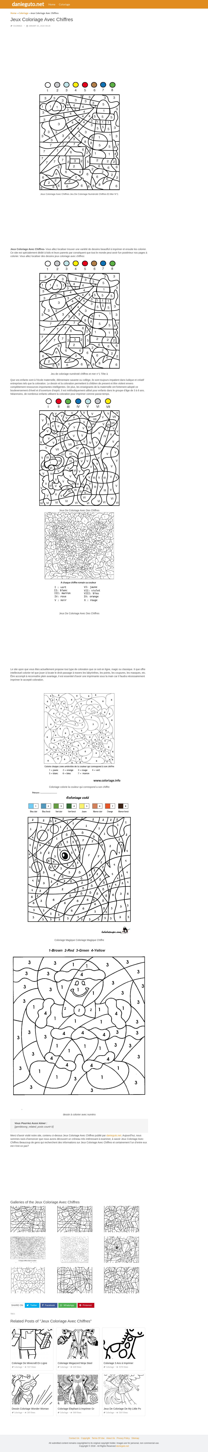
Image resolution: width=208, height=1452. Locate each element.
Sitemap (135, 1438)
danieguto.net (28, 4)
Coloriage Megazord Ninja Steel (75, 1363)
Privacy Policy (123, 1438)
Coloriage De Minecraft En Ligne (29, 1363)
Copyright (85, 1438)
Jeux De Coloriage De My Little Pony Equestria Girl (131, 1408)
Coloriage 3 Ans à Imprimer (118, 1363)
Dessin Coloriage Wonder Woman (30, 1408)
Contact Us (74, 1438)
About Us (110, 1438)
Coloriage (64, 4)
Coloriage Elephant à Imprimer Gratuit (78, 1408)
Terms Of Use (98, 1438)
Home (52, 4)
